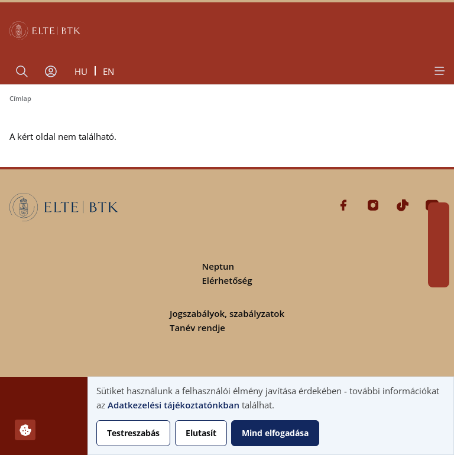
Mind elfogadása (275, 432)
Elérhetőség (227, 280)
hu (80, 71)
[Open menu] (439, 71)
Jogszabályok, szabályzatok (227, 313)
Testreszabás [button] (133, 432)
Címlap (20, 98)
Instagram (438, 234)
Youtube (438, 276)
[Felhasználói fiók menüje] (51, 71)
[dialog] (270, 416)
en (108, 71)
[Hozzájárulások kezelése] (25, 430)
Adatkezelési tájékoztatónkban (173, 405)
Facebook (438, 213)
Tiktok (438, 255)
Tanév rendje (197, 327)
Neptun (218, 266)
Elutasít (201, 432)
